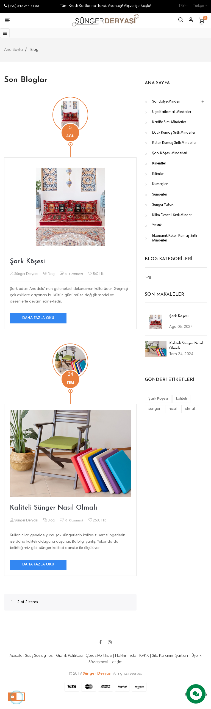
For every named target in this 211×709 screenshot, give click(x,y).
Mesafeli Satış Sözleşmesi (31, 656)
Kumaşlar (160, 184)
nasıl (173, 409)
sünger (154, 409)
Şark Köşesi (27, 261)
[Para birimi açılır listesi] (180, 6)
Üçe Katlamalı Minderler (171, 112)
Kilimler (158, 174)
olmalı (190, 409)
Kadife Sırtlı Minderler (169, 122)
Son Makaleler (164, 294)
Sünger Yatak (162, 205)
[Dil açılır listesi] (197, 6)
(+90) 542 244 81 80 (21, 6)
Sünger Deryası (25, 274)
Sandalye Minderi (166, 102)
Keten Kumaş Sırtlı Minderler (174, 143)
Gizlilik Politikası (69, 656)
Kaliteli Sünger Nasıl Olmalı (53, 508)
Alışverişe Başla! (137, 6)
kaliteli (181, 399)
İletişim (117, 662)
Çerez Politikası (99, 656)
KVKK (144, 656)
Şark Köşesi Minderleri (169, 153)
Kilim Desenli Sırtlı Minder (171, 215)
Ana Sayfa (157, 83)
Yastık (157, 225)
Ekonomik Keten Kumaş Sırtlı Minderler (174, 238)
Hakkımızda (125, 656)
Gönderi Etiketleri (169, 380)
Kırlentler (159, 164)
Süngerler (159, 195)
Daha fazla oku (38, 318)
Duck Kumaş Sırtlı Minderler (173, 133)
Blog (51, 274)
